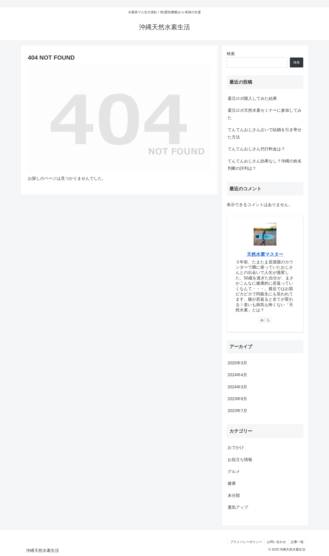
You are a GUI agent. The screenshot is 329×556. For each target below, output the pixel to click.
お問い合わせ (276, 542)
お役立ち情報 (240, 459)
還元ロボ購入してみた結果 (252, 98)
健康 (232, 483)
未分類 (234, 495)
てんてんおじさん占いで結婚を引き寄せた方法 (265, 133)
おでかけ (236, 447)
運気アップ (238, 507)
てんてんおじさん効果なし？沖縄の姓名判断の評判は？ (265, 165)
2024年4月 (237, 375)
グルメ (234, 471)
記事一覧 (297, 542)
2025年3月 (237, 363)
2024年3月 (237, 387)
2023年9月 (237, 399)
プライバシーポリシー (246, 542)
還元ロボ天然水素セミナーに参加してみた (265, 114)
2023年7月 (237, 410)
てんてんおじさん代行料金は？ (256, 149)
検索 (231, 53)
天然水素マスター (265, 254)
